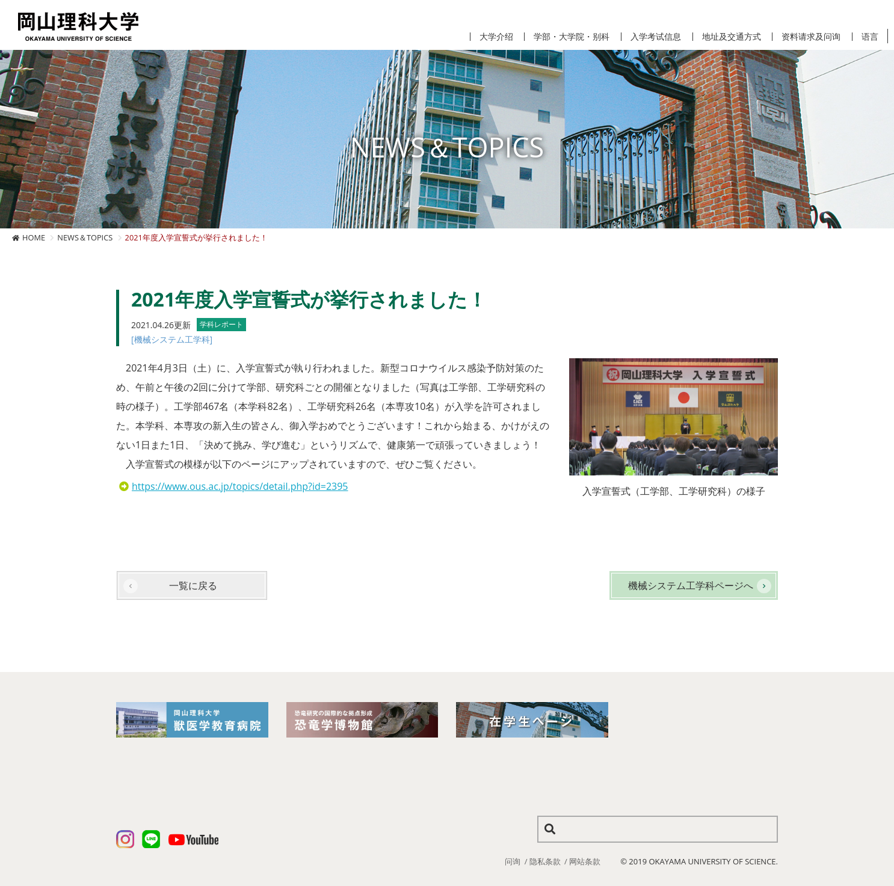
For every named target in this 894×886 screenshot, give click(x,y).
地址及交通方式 (731, 36)
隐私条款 (545, 861)
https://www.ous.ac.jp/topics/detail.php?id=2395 (240, 486)
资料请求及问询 (810, 36)
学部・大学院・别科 (571, 36)
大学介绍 (496, 36)
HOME (33, 237)
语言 (870, 36)
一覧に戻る (193, 585)
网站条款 (584, 861)
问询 (512, 861)
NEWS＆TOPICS (85, 237)
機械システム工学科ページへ (690, 585)
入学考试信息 (655, 36)
